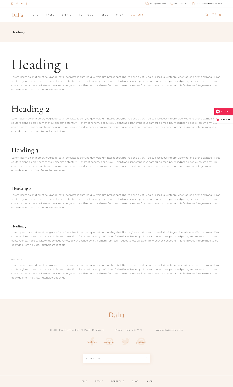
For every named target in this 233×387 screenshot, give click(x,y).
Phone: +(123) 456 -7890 (129, 330)
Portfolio (117, 381)
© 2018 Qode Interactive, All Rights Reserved (77, 330)
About (99, 381)
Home (83, 381)
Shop (149, 381)
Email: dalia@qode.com (169, 330)
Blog (135, 381)
